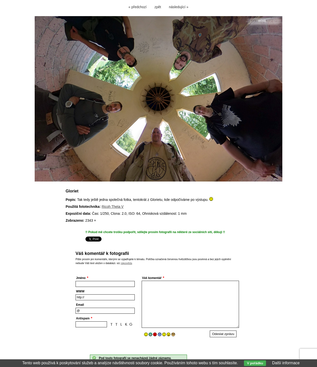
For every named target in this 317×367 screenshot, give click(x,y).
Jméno (81, 278)
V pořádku (255, 363)
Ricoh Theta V (112, 207)
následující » (178, 7)
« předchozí (138, 7)
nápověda (126, 263)
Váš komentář (152, 278)
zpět (158, 7)
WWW (80, 291)
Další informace (286, 363)
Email (80, 304)
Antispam (83, 318)
